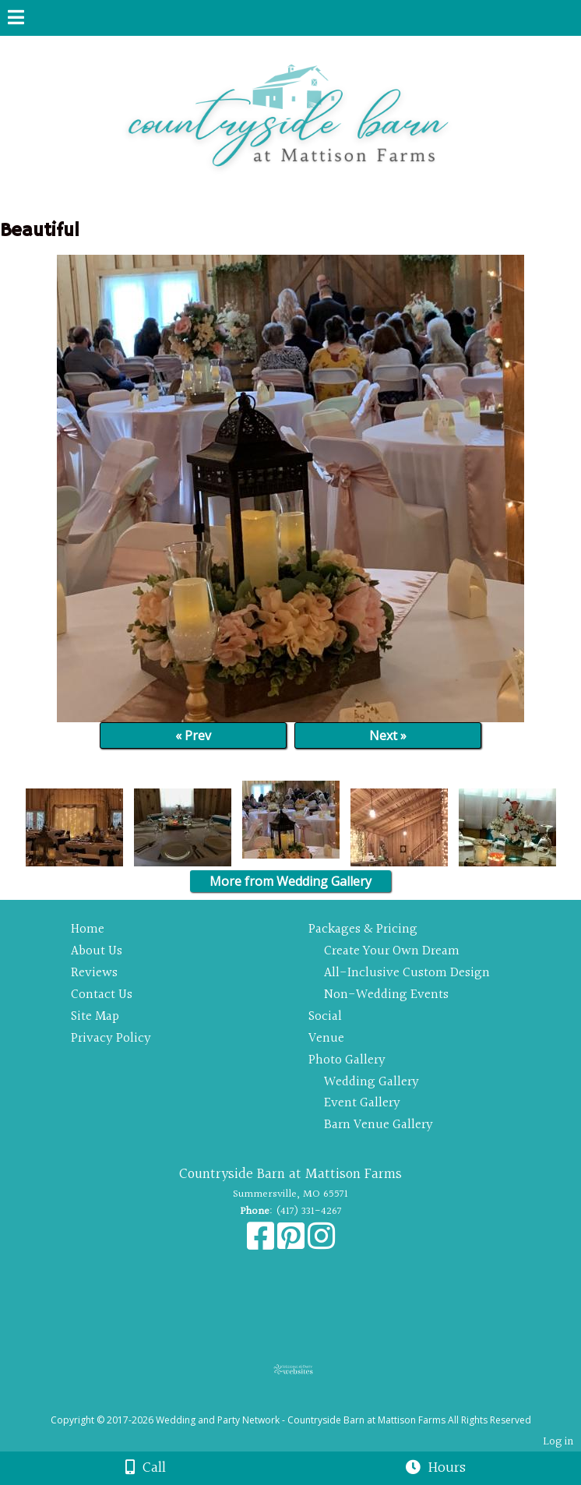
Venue (326, 1038)
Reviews (94, 972)
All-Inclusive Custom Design (407, 972)
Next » (388, 735)
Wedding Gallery (371, 1081)
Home (87, 929)
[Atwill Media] (304, 1402)
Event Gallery (362, 1102)
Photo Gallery (347, 1060)
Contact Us (101, 994)
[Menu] (16, 19)
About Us (96, 950)
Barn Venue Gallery (378, 1124)
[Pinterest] (292, 1244)
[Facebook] (262, 1244)
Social (325, 1016)
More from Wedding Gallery (290, 881)
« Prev (193, 735)
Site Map (95, 1016)
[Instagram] (321, 1244)
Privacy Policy (111, 1038)
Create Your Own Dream (392, 950)
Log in (558, 1442)
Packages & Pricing (362, 929)
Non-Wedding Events (386, 994)
